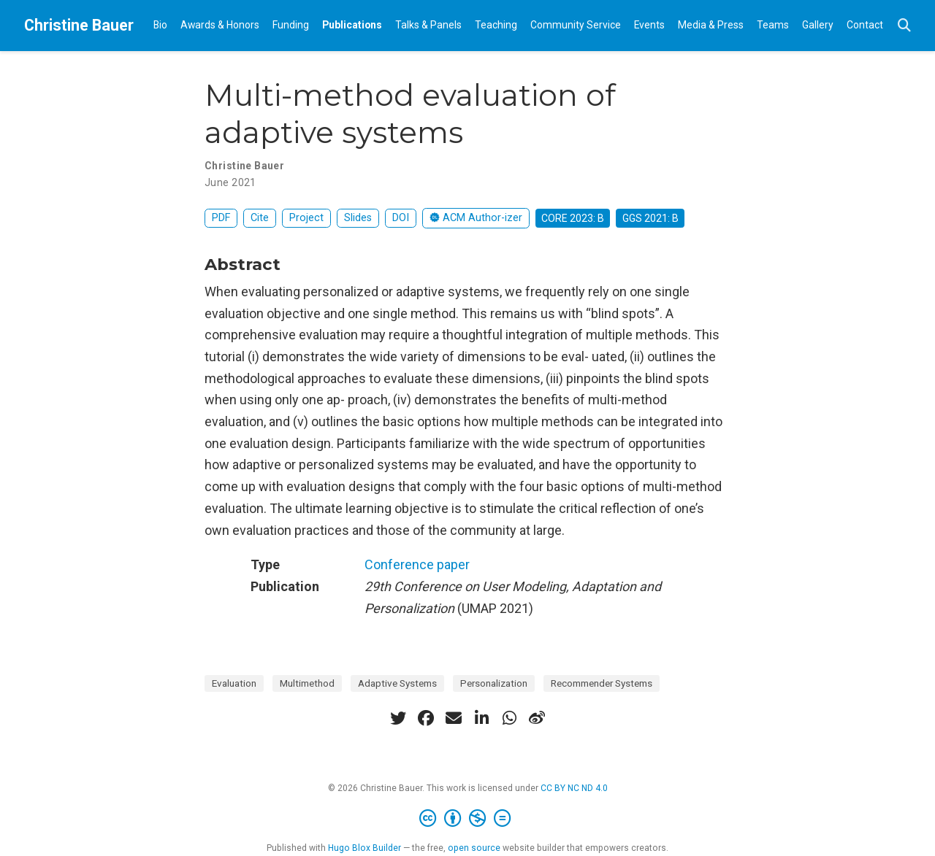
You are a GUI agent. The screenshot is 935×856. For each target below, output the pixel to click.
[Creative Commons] (467, 818)
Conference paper (417, 564)
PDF (221, 218)
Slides (358, 218)
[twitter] (398, 718)
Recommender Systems (601, 683)
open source (474, 848)
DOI (400, 218)
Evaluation (234, 683)
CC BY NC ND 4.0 (574, 788)
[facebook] (426, 718)
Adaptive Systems (397, 683)
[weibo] (537, 718)
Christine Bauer (79, 25)
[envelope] (454, 718)
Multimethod (307, 683)
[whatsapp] (509, 718)
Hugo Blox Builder (364, 848)
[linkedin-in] (481, 718)
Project (306, 218)
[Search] (904, 26)
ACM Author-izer (476, 218)
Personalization (493, 683)
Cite (260, 218)
